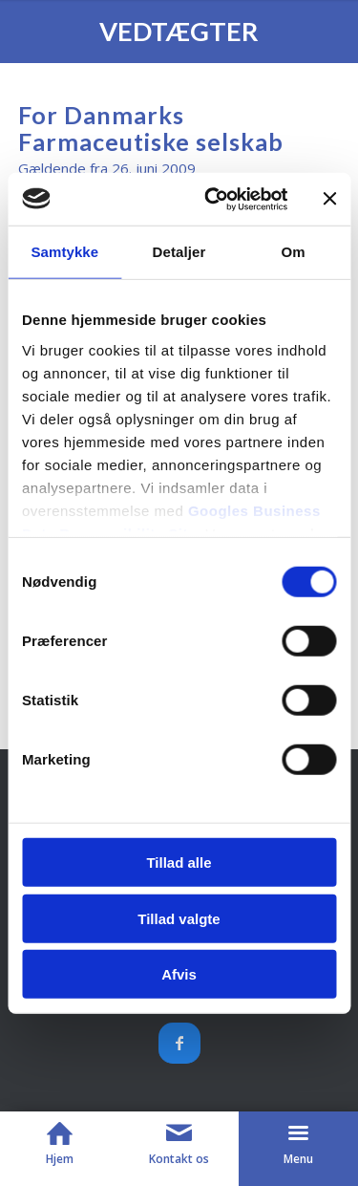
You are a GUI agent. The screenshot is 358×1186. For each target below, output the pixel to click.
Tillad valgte (178, 918)
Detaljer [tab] (179, 252)
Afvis (179, 974)
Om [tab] (293, 252)
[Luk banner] (329, 198)
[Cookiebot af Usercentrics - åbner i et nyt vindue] (213, 198)
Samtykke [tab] (64, 252)
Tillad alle (178, 862)
